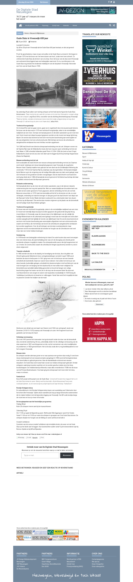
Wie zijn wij (95, 561)
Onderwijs (85, 164)
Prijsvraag (45, 25)
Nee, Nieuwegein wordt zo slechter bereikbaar (101, 291)
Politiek (84, 175)
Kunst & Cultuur (87, 167)
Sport (84, 157)
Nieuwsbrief (71, 561)
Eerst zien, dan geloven (93, 301)
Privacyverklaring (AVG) (75, 566)
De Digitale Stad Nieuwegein (27, 11)
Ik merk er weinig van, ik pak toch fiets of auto (100, 298)
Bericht (35, 437)
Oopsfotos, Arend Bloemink (51, 564)
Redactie (33, 42)
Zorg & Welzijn (87, 171)
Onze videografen (98, 566)
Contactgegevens (98, 559)
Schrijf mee (55, 25)
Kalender (66, 25)
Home (27, 33)
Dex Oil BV (45, 566)
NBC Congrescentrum (49, 559)
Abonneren (67, 455)
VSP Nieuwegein (22, 564)
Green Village (46, 561)
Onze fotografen (97, 564)
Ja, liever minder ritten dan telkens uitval (99, 289)
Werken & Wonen (88, 185)
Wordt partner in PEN (31, 25)
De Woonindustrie (23, 569)
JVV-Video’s (21, 566)
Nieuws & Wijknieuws (37, 33)
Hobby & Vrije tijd (88, 160)
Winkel (75, 25)
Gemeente (86, 178)
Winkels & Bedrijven (89, 182)
